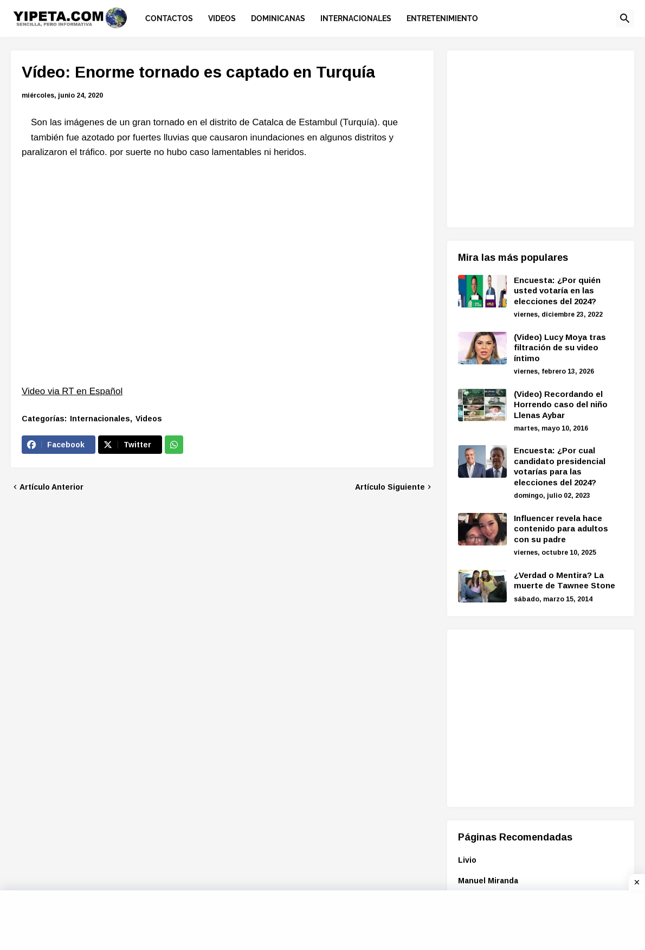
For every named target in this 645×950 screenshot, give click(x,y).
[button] (625, 18)
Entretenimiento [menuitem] (442, 18)
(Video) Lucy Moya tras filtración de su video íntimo (560, 347)
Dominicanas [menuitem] (278, 18)
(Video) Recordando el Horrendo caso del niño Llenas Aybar (561, 404)
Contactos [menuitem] (169, 18)
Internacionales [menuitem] (355, 18)
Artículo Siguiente (390, 487)
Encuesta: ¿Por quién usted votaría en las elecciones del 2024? (557, 290)
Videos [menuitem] (222, 18)
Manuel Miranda (488, 880)
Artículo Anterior (51, 487)
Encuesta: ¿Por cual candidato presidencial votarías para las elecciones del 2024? (559, 466)
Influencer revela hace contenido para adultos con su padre (561, 528)
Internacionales (100, 418)
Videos (149, 418)
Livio (467, 860)
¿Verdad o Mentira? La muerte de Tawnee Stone (564, 580)
